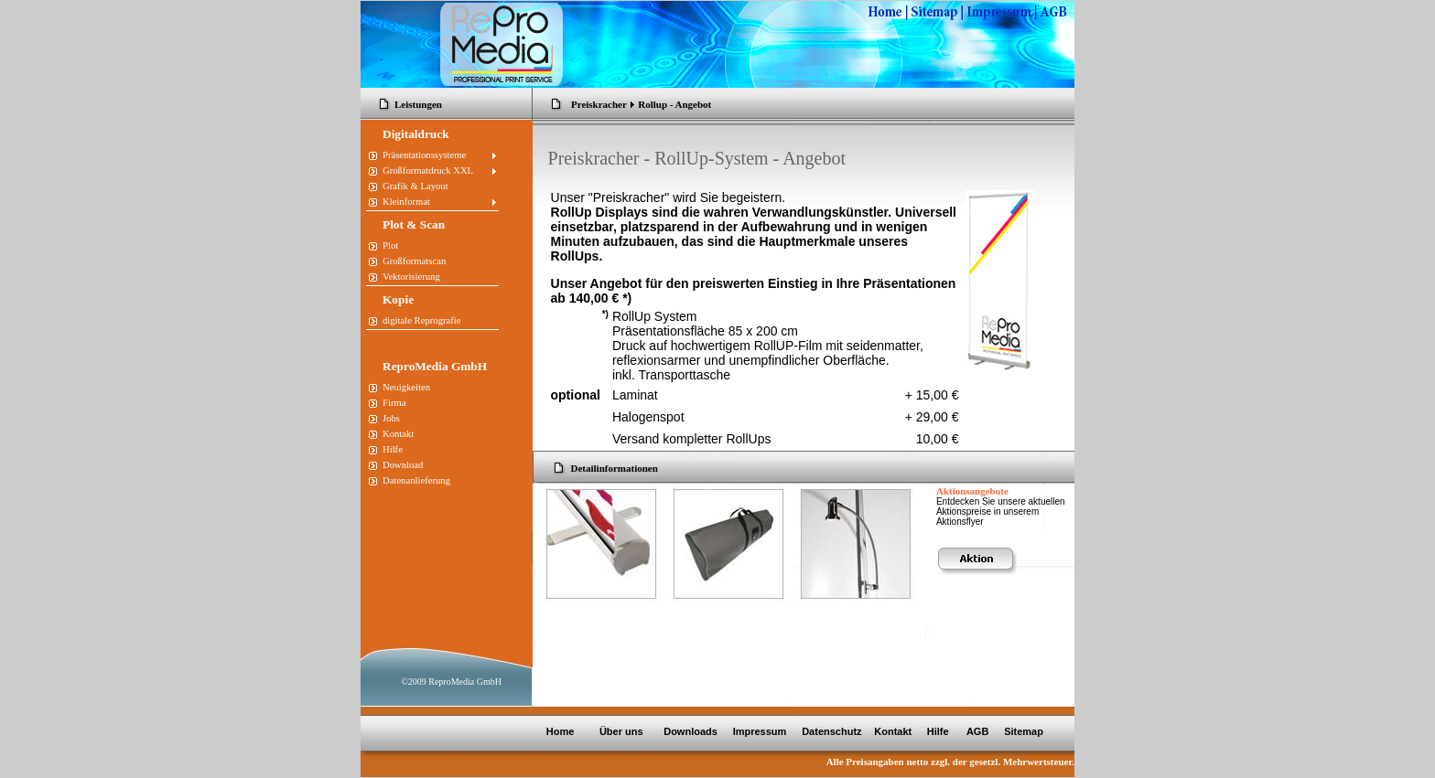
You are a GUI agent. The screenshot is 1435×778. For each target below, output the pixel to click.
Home (560, 731)
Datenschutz (830, 731)
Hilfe (938, 731)
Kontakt (893, 731)
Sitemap (1023, 731)
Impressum (758, 731)
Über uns (622, 731)
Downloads (691, 731)
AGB (979, 731)
